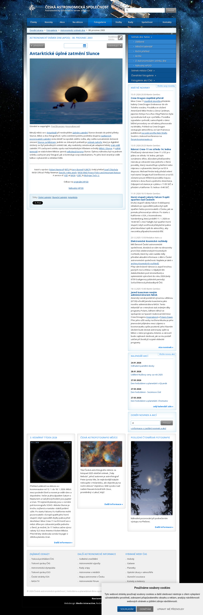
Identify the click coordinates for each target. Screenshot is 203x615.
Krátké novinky (140, 87)
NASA (73, 175)
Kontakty (167, 22)
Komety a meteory (136, 581)
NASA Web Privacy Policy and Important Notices (99, 172)
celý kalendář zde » (163, 406)
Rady (130, 22)
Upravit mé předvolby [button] (170, 609)
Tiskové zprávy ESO (40, 572)
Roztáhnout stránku (113, 37)
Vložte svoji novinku (166, 86)
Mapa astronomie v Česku (92, 576)
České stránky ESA (40, 576)
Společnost (147, 22)
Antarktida (72, 197)
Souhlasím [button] (127, 609)
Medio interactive (85, 603)
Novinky (49, 22)
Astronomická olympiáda (43, 567)
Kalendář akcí (139, 355)
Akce (62, 22)
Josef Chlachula (111, 169)
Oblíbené (139, 41)
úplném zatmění (80, 132)
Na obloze (78, 22)
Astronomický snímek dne (72, 30)
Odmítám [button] (145, 609)
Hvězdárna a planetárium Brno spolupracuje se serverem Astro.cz (99, 591)
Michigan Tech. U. (92, 175)
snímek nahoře (94, 142)
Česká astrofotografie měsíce (99, 437)
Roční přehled (142, 51)
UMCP (87, 169)
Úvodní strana (36, 30)
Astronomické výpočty (89, 563)
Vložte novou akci (167, 354)
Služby (118, 22)
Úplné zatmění (44, 197)
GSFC (79, 175)
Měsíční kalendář (144, 46)
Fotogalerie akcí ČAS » (143, 80)
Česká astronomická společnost (49, 591)
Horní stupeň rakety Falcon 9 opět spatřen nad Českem (150, 198)
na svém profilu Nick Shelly (154, 132)
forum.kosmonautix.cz (141, 139)
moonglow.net (72, 126)
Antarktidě (52, 132)
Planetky (131, 567)
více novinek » (165, 347)
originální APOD (81, 181)
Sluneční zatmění (59, 197)
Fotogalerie (100, 22)
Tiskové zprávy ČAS (40, 563)
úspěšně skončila (152, 101)
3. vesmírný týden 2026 (43, 437)
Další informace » (63, 542)
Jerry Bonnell (78, 169)
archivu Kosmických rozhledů (145, 263)
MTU (67, 169)
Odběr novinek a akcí (144, 415)
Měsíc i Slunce (105, 148)
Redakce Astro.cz (154, 237)
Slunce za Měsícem (47, 142)
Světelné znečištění (88, 558)
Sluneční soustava (136, 576)
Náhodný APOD (76, 188)
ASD (66, 175)
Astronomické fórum (89, 581)
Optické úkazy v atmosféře (140, 572)
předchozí (38, 45)
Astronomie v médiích (89, 572)
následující (113, 45)
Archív (138, 56)
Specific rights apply (68, 172)
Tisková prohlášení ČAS (42, 558)
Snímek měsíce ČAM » (143, 70)
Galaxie (131, 563)
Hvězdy (130, 558)
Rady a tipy (84, 567)
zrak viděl (115, 145)
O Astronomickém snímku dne (150, 60)
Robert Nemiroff (56, 169)
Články (33, 22)
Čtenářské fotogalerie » (143, 75)
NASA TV (35, 581)
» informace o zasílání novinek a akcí (148, 428)
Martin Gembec (153, 94)
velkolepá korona (75, 151)
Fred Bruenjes (58, 126)
